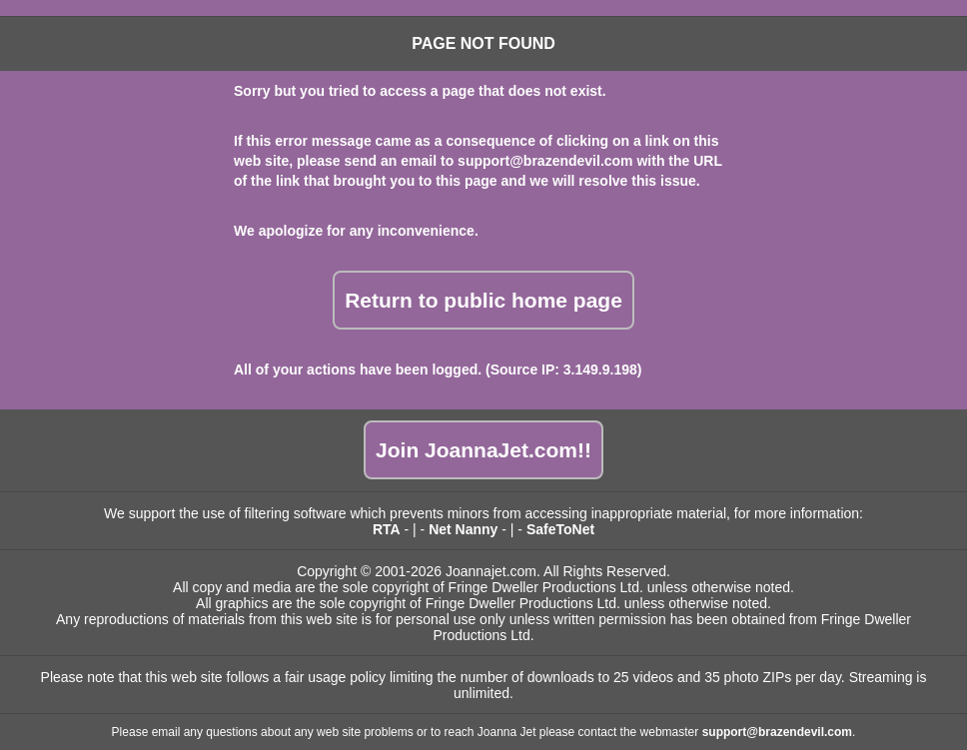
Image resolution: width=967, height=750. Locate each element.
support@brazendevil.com (545, 161)
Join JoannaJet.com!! (483, 449)
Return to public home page (483, 300)
